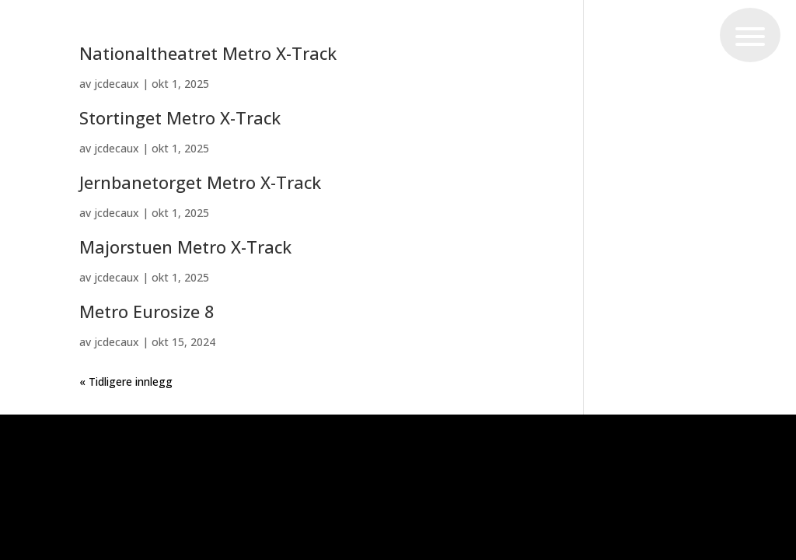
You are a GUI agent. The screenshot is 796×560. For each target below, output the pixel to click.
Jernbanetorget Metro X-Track (200, 182)
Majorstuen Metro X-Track (185, 247)
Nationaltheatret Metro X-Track (208, 53)
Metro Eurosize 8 (146, 311)
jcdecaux (116, 83)
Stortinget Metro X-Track (180, 118)
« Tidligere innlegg (126, 381)
